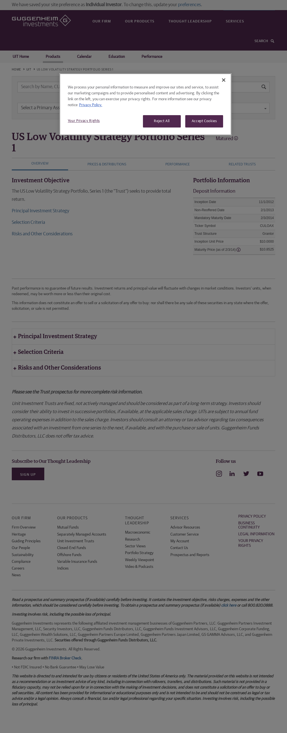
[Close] (223, 80)
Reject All (162, 121)
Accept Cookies (204, 121)
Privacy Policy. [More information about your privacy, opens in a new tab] (90, 105)
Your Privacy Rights (84, 121)
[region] (145, 104)
